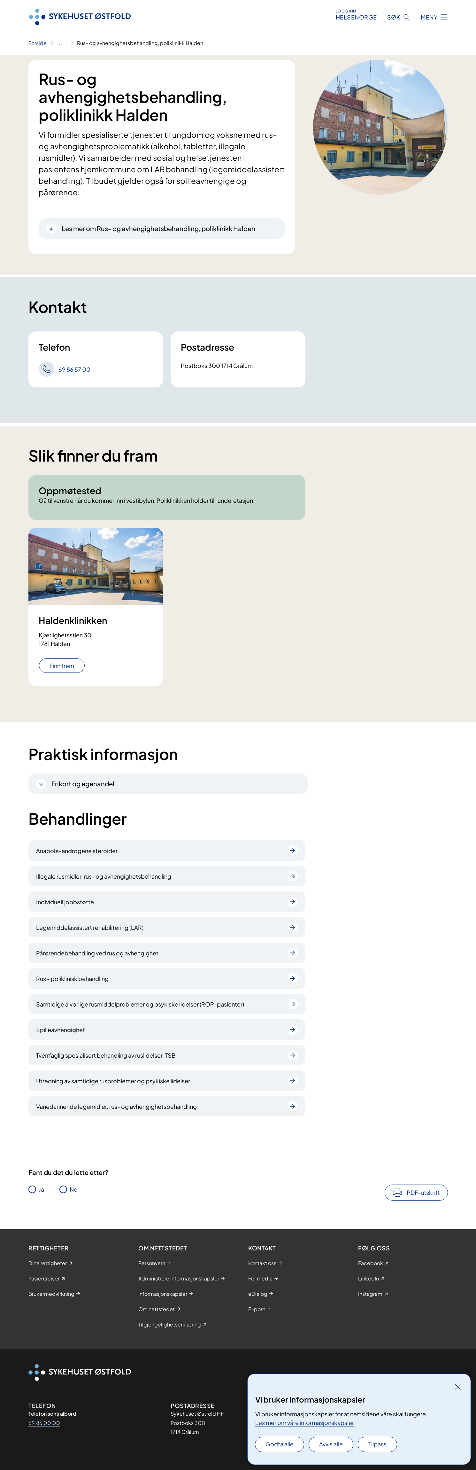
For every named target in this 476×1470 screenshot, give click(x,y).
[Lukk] (458, 1386)
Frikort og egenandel (82, 784)
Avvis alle (331, 1444)
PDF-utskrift (423, 1192)
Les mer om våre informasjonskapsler (304, 1422)
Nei (74, 1189)
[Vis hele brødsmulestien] (62, 43)
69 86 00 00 (44, 1422)
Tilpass (377, 1444)
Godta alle (279, 1444)
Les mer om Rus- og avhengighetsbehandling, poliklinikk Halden (158, 228)
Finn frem (62, 665)
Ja (41, 1189)
